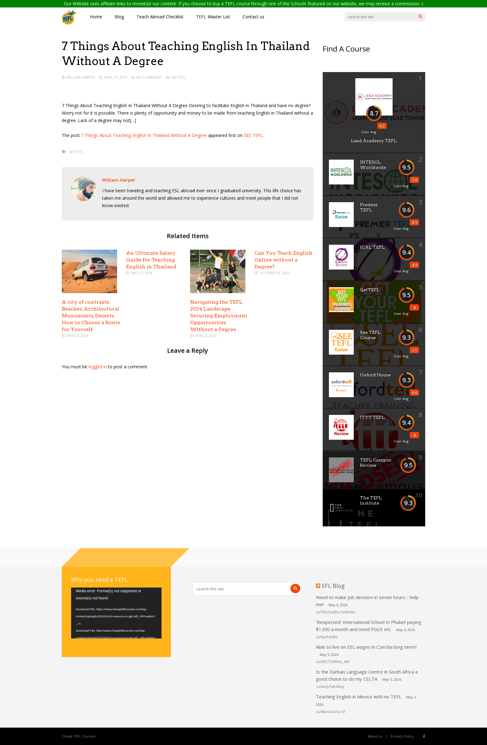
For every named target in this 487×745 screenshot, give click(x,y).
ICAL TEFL (372, 247)
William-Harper (80, 77)
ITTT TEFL (372, 417)
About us (375, 736)
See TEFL (178, 77)
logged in (98, 367)
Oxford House (375, 374)
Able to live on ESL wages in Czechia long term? (366, 647)
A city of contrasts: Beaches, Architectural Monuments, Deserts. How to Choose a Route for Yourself (91, 315)
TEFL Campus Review (375, 462)
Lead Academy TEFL (374, 140)
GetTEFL (370, 289)
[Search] (420, 16)
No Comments (149, 77)
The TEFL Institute (371, 500)
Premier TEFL (369, 207)
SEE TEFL (253, 135)
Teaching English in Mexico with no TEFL (358, 696)
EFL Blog (333, 585)
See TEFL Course (370, 335)
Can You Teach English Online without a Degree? (283, 260)
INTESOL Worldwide (373, 165)
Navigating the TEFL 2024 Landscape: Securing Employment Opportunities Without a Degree (219, 315)
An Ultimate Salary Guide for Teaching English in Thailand (151, 260)
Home (96, 17)
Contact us (253, 17)
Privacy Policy (402, 736)
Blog (119, 17)
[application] (116, 613)
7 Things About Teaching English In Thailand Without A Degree (144, 135)
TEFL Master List (213, 17)
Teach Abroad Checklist (160, 17)
